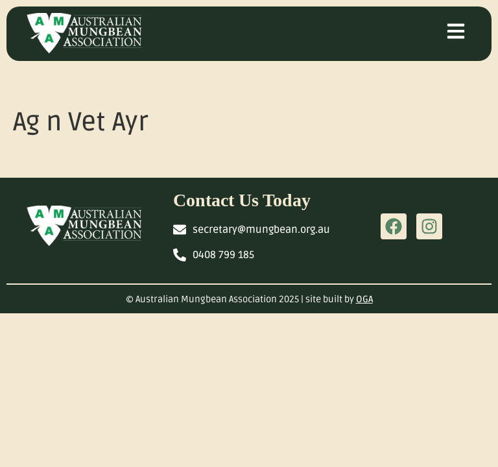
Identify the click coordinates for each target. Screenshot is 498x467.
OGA (364, 299)
